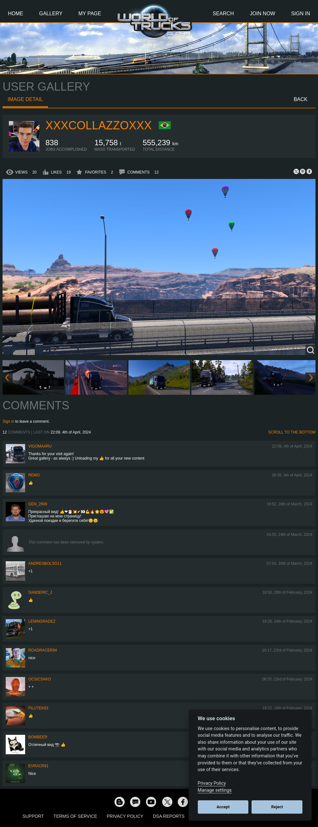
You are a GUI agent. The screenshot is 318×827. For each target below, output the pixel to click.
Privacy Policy (125, 816)
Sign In (300, 13)
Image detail (25, 99)
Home (15, 13)
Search (223, 13)
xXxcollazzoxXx (98, 125)
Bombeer (37, 737)
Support (33, 816)
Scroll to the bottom (291, 432)
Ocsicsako (39, 679)
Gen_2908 (37, 504)
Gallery (51, 13)
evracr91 (38, 766)
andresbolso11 (45, 563)
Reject (277, 806)
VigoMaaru (40, 446)
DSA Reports (168, 816)
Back (301, 99)
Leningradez (41, 621)
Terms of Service (75, 816)
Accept (223, 806)
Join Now (262, 13)
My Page (90, 13)
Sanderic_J (40, 592)
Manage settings (215, 790)
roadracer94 (42, 650)
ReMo (34, 475)
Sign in (8, 421)
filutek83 (38, 708)
